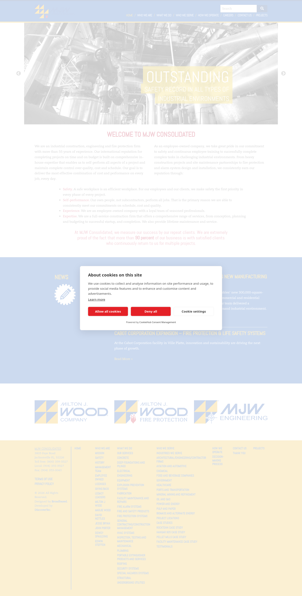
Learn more (96, 299)
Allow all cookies (108, 311)
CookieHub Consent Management (157, 322)
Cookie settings (194, 311)
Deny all (150, 311)
